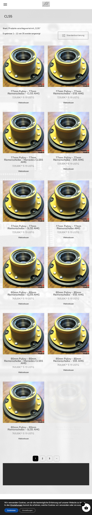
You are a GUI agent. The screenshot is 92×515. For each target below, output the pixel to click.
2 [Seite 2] (42, 458)
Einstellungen (16, 505)
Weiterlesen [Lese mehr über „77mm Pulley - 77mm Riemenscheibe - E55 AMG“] (68, 102)
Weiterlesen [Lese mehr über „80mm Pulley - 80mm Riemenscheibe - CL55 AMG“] (23, 303)
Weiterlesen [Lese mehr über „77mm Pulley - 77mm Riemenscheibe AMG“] (68, 237)
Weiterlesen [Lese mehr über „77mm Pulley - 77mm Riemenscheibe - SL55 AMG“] (23, 237)
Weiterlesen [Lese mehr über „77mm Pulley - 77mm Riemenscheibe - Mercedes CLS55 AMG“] (23, 171)
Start (5, 28)
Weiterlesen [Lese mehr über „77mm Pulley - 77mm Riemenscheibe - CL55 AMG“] (23, 102)
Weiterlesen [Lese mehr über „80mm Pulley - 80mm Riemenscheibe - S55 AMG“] (68, 370)
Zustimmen (11, 510)
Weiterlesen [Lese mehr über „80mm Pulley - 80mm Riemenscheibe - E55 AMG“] (68, 303)
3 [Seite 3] (49, 458)
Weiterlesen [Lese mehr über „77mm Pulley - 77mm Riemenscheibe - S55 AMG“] (68, 169)
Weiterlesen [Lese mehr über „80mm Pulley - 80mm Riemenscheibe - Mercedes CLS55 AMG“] (23, 372)
